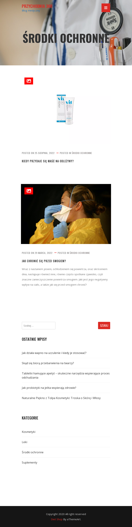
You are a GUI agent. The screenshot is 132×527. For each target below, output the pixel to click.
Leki (24, 442)
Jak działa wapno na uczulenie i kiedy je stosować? (54, 353)
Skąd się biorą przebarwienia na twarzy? (48, 363)
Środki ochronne (82, 153)
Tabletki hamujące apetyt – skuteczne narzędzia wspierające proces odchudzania (66, 375)
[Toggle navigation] (106, 7)
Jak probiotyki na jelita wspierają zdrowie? (49, 388)
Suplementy (29, 462)
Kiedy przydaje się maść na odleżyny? (48, 161)
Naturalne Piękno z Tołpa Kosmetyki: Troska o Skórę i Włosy (61, 398)
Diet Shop (57, 519)
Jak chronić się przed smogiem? (44, 261)
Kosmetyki (28, 432)
